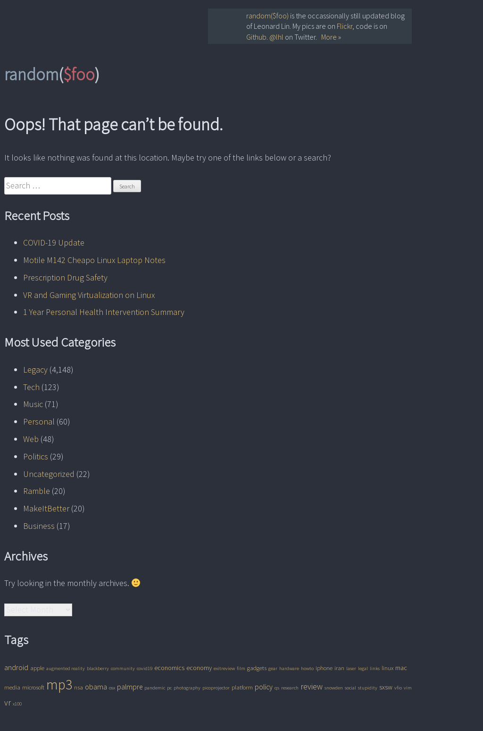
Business (39, 525)
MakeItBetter (46, 508)
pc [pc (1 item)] (169, 688)
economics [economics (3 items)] (169, 667)
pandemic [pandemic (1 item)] (154, 688)
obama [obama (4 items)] (96, 686)
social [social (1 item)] (350, 688)
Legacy (35, 369)
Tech (31, 387)
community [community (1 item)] (123, 668)
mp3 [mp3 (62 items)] (59, 684)
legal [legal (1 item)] (363, 668)
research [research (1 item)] (290, 688)
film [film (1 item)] (241, 668)
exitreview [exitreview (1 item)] (224, 668)
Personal (39, 421)
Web (31, 439)
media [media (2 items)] (12, 687)
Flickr (344, 26)
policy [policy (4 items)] (264, 686)
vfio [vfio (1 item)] (398, 688)
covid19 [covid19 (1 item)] (144, 668)
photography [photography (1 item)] (187, 688)
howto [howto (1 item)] (307, 668)
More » (331, 37)
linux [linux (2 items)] (387, 668)
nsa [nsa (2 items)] (78, 687)
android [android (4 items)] (16, 667)
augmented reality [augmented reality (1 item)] (65, 668)
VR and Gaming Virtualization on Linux (89, 294)
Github (256, 37)
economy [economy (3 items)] (199, 667)
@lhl (276, 37)
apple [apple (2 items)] (37, 668)
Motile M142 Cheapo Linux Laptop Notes (94, 260)
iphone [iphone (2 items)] (324, 668)
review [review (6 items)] (311, 686)
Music (33, 404)
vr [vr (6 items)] (7, 702)
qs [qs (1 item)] (277, 688)
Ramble (36, 490)
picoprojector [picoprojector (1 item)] (216, 688)
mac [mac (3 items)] (401, 667)
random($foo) (267, 15)
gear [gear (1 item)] (272, 668)
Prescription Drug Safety (65, 277)
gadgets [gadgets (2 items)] (256, 668)
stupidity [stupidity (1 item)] (367, 688)
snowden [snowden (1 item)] (334, 688)
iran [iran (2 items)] (339, 668)
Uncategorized (49, 473)
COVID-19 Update (53, 242)
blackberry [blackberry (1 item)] (98, 668)
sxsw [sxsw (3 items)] (385, 687)
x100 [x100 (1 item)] (17, 704)
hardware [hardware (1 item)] (289, 668)
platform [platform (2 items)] (242, 687)
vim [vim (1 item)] (408, 688)
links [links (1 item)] (375, 668)
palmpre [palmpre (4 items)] (129, 686)
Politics (35, 456)
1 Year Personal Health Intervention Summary (103, 311)
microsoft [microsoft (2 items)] (33, 687)
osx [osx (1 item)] (112, 688)
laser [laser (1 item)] (351, 668)
